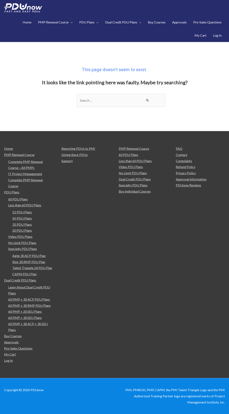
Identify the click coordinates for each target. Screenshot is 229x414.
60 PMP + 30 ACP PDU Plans (29, 299)
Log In (8, 360)
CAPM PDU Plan (24, 274)
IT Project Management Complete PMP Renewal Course (25, 180)
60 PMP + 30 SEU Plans (25, 318)
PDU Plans (11, 192)
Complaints (184, 161)
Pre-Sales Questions (18, 348)
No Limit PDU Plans (22, 243)
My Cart (10, 354)
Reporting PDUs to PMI (78, 148)
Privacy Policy (186, 173)
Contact (181, 155)
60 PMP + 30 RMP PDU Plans (29, 305)
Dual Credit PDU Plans (20, 280)
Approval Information (191, 179)
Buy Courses (13, 336)
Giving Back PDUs (74, 155)
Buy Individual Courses (135, 191)
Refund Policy (185, 167)
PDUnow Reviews (188, 185)
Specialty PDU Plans (22, 249)
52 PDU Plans (22, 212)
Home (8, 148)
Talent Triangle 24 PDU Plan (32, 268)
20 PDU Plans (22, 230)
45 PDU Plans (22, 218)
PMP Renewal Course (19, 155)
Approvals (11, 342)
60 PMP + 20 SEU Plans (25, 311)
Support (67, 161)
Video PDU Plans (20, 236)
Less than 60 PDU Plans (24, 205)
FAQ (179, 148)
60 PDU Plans (18, 199)
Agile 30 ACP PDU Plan (29, 256)
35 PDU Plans (22, 224)
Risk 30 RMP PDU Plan (28, 262)
